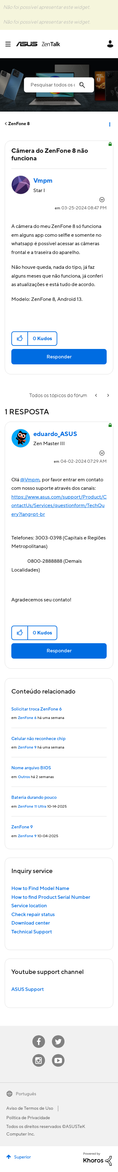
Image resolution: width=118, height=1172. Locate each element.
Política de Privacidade (28, 1118)
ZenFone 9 (27, 747)
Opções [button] (109, 124)
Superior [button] (22, 1157)
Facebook (38, 1035)
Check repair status (33, 914)
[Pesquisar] (59, 84)
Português (26, 1094)
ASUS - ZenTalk (38, 44)
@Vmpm (30, 480)
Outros (24, 777)
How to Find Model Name (40, 888)
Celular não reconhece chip (38, 739)
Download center (30, 923)
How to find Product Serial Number (50, 897)
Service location (29, 906)
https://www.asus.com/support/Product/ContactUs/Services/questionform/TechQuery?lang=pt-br (59, 505)
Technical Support (31, 932)
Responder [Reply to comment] (59, 651)
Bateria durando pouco (34, 797)
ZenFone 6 (27, 718)
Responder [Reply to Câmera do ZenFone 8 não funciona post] (59, 357)
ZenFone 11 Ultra (32, 806)
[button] (20, 338)
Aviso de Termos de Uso (29, 1108)
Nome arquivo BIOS (31, 768)
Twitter (58, 1035)
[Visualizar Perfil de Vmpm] (43, 181)
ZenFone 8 (19, 124)
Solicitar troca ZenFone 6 (36, 709)
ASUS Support (27, 989)
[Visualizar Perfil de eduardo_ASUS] (55, 434)
